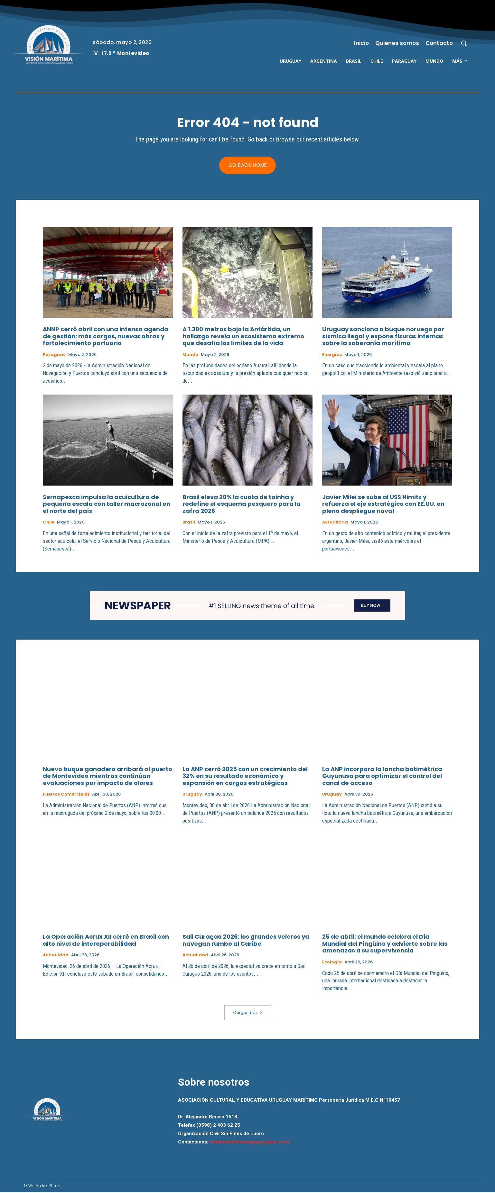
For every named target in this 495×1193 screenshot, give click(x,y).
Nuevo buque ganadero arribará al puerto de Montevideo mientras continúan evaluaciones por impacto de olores (107, 777)
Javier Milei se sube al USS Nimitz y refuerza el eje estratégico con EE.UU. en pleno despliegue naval (383, 505)
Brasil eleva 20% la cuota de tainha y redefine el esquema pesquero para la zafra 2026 (241, 505)
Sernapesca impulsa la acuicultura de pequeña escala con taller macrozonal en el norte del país (106, 505)
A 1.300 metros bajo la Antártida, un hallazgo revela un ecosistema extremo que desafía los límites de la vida (243, 337)
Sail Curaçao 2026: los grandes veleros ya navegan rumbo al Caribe (245, 941)
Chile (48, 523)
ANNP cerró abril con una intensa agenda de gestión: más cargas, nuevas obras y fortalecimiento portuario (105, 337)
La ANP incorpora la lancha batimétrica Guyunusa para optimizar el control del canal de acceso (382, 777)
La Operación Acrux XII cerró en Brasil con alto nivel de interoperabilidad (106, 941)
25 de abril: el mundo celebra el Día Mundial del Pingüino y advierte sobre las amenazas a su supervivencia (384, 945)
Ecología (332, 963)
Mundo (190, 355)
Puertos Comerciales (66, 795)
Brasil (188, 523)
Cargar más (247, 1013)
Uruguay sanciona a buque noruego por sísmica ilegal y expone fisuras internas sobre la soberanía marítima (383, 337)
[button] (464, 43)
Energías (332, 355)
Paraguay (54, 355)
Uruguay (192, 795)
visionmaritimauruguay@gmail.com (249, 1143)
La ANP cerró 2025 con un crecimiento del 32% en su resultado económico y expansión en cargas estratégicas (245, 777)
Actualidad (335, 523)
